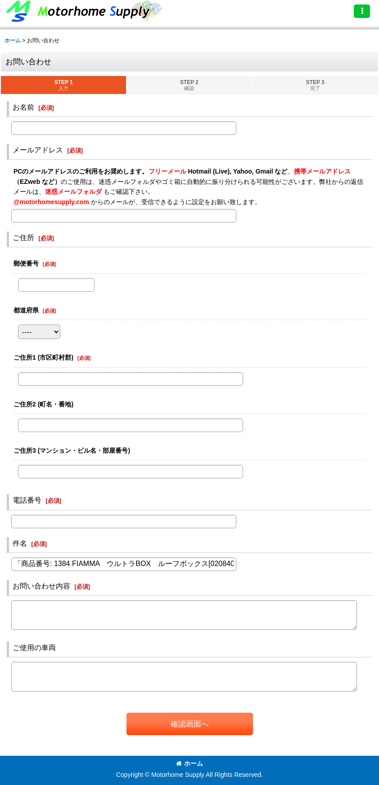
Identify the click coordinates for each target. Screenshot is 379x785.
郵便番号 (26, 263)
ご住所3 (72, 450)
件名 (20, 543)
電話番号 (27, 500)
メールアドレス (38, 150)
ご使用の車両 (34, 647)
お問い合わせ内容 (41, 586)
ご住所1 (43, 357)
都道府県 (26, 310)
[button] (362, 11)
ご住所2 (43, 404)
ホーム (189, 763)
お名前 (23, 107)
